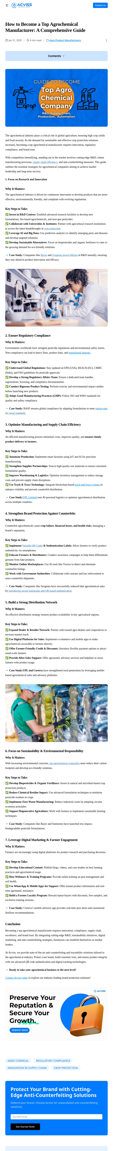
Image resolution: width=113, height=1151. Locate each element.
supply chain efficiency (45, 162)
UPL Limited (30, 497)
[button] (7, 5)
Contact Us (100, 5)
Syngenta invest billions (65, 255)
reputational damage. (80, 352)
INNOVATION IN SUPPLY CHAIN (27, 1068)
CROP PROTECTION (66, 1068)
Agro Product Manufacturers (65, 40)
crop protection (52, 228)
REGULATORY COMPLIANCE (53, 1060)
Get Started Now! (25, 1126)
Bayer (44, 255)
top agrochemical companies (64, 763)
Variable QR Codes (32, 545)
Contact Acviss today (16, 977)
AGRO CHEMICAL (18, 1060)
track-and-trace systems (87, 484)
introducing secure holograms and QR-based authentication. (40, 590)
